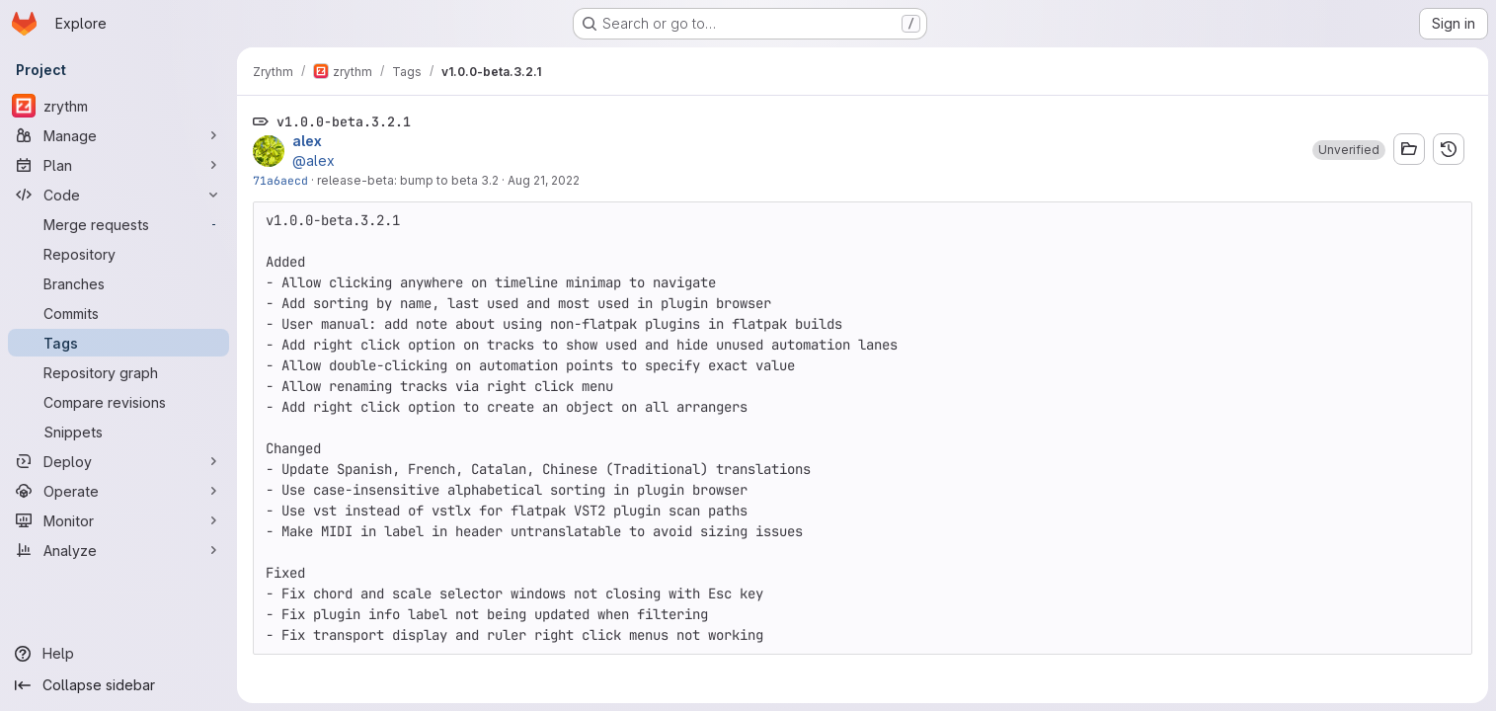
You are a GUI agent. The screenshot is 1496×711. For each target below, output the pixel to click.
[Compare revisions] (118, 402)
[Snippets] (118, 431)
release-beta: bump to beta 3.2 (408, 180)
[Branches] (118, 283)
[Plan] (118, 165)
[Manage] (118, 135)
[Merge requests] (118, 224)
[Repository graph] (118, 372)
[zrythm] (118, 105)
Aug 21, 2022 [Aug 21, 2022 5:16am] (544, 180)
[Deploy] (118, 461)
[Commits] (118, 313)
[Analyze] (118, 550)
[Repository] (118, 254)
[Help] (118, 654)
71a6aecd (280, 180)
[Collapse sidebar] (118, 685)
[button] (1348, 150)
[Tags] (118, 342)
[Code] (118, 194)
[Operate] (118, 491)
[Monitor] (118, 520)
